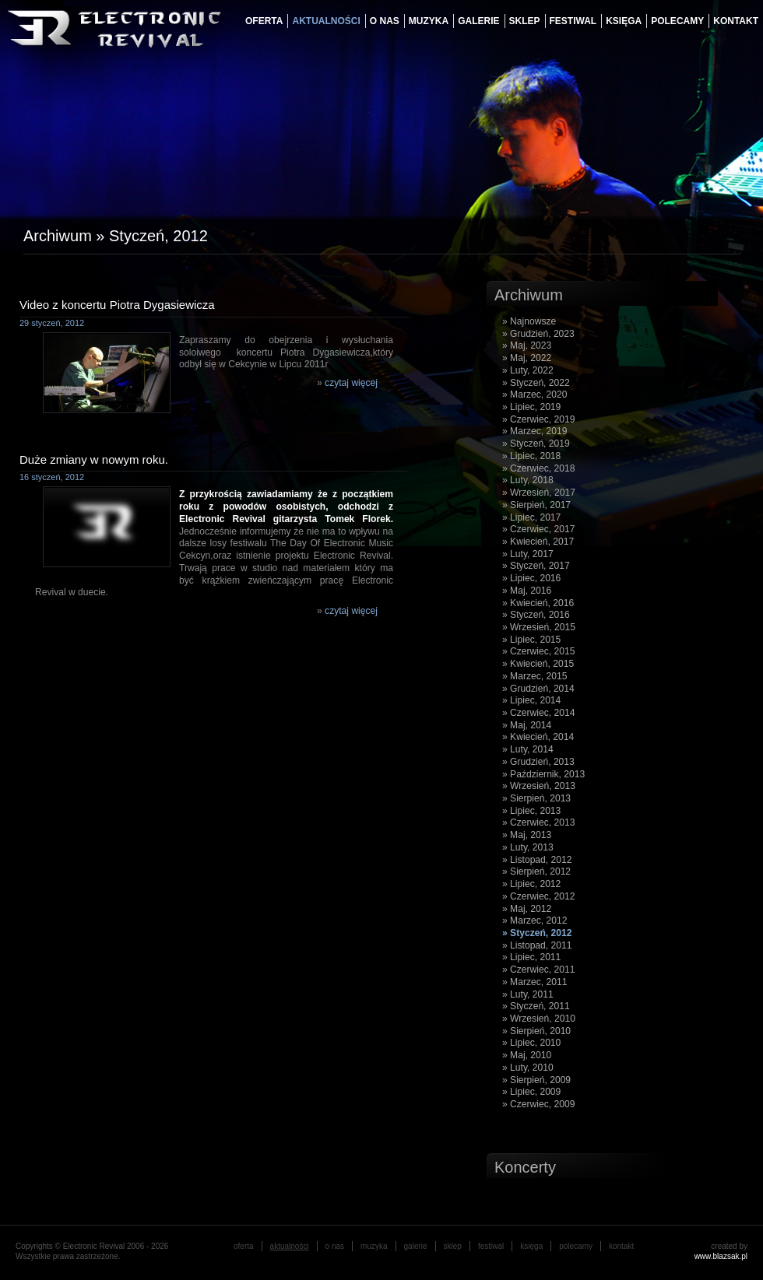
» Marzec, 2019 (534, 431)
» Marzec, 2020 (534, 394)
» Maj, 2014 (526, 725)
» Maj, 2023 (526, 345)
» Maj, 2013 (526, 834)
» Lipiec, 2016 (531, 578)
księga (624, 21)
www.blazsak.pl (720, 1256)
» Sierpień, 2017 (536, 505)
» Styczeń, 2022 (536, 382)
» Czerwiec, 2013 (538, 822)
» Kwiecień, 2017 (538, 541)
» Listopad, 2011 (536, 945)
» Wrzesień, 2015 (538, 627)
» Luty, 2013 (528, 847)
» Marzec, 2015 (534, 676)
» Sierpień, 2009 (536, 1080)
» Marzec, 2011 (534, 982)
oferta (264, 21)
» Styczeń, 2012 (536, 933)
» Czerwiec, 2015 (538, 651)
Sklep (524, 21)
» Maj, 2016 (526, 590)
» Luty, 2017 (528, 554)
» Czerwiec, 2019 (538, 419)
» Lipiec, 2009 (531, 1091)
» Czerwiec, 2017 (538, 529)
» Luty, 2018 (528, 480)
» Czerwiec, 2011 (538, 969)
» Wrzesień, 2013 (538, 785)
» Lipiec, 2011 (531, 957)
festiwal (573, 21)
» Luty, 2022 (528, 370)
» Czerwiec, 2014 (538, 712)
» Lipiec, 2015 (531, 639)
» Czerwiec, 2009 (538, 1104)
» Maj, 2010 (526, 1055)
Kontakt (735, 21)
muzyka (428, 21)
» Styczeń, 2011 (536, 1006)
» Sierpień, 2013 (536, 798)
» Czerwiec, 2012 (538, 896)
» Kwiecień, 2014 (538, 736)
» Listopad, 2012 (536, 859)
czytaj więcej (351, 382)
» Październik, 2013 (543, 774)
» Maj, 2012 (526, 908)
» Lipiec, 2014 (531, 700)
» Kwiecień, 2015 (538, 663)
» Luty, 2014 (528, 749)
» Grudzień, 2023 (538, 333)
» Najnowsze (529, 321)
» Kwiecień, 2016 (538, 603)
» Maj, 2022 (526, 357)
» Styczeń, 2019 (536, 443)
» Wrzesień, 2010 (538, 1018)
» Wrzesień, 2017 (538, 492)
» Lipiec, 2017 (531, 517)
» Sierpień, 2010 (536, 1031)
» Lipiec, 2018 (531, 456)
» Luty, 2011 (528, 994)
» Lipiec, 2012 (531, 883)
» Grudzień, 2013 (538, 761)
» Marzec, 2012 (534, 920)
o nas (384, 21)
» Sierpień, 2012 (536, 871)
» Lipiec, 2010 (531, 1042)
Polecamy (677, 21)
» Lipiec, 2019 (531, 407)
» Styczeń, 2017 (536, 565)
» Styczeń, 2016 (536, 614)
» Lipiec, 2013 (531, 810)
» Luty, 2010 (528, 1067)
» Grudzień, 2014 (538, 688)
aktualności (326, 21)
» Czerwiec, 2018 (538, 468)
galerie (478, 21)
